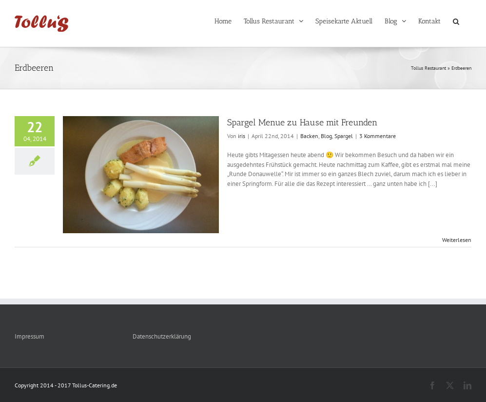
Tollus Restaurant (428, 68)
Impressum (29, 336)
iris (241, 136)
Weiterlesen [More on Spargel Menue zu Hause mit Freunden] (456, 239)
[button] (456, 20)
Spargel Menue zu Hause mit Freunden (302, 122)
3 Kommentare (377, 136)
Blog (326, 136)
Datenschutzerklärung (162, 336)
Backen (309, 136)
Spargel (343, 136)
